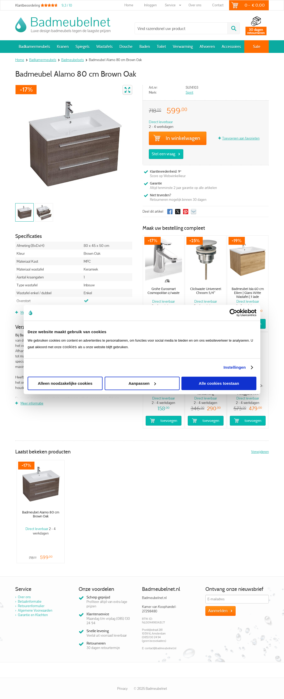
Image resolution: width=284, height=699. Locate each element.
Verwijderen (260, 451)
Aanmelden (217, 610)
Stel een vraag (163, 154)
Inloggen (150, 5)
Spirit (189, 92)
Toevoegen (168, 420)
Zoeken (233, 28)
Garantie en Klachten (33, 615)
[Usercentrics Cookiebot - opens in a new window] (233, 313)
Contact (218, 5)
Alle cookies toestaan (219, 383)
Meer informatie (32, 403)
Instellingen (235, 367)
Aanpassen (142, 383)
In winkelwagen (176, 138)
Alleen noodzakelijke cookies (65, 383)
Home (128, 5)
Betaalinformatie (30, 601)
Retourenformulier (31, 606)
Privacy (122, 688)
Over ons (195, 5)
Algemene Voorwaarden (35, 610)
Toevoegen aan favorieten (241, 138)
